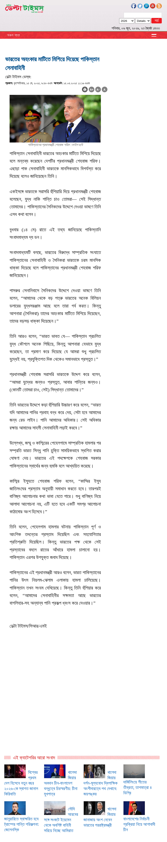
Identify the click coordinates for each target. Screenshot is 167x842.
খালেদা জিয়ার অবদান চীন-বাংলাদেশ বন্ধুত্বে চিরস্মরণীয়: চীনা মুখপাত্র (61, 783)
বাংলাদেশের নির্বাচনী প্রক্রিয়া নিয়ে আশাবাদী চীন (139, 824)
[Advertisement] (56, 708)
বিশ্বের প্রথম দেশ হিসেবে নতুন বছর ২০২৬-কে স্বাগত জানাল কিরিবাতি (21, 783)
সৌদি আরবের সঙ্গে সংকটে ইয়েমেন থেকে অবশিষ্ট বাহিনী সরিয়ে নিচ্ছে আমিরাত (61, 819)
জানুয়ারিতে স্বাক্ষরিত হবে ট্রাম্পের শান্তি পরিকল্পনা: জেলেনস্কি (21, 824)
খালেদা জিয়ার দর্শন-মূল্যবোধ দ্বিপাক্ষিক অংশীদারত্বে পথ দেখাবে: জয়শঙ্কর (100, 783)
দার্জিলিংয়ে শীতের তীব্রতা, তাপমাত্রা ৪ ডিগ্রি (137, 787)
